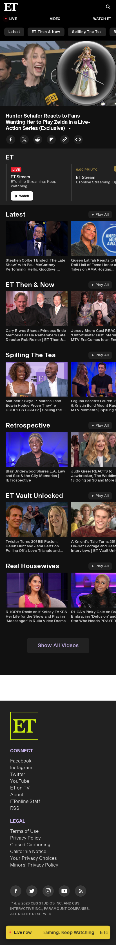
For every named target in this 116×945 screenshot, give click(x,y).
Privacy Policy (25, 838)
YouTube (19, 781)
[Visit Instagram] (48, 892)
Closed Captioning (30, 845)
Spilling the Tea (87, 32)
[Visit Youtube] (64, 892)
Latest (14, 32)
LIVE (13, 19)
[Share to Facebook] (11, 140)
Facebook (21, 761)
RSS (14, 808)
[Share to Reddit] (38, 140)
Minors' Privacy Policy (34, 865)
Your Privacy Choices (33, 858)
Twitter (17, 774)
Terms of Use (24, 831)
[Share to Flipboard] (51, 140)
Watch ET (102, 19)
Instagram (21, 767)
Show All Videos (58, 645)
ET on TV (20, 788)
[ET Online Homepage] (12, 7)
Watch (22, 196)
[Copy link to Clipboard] (65, 140)
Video (55, 19)
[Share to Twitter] (24, 140)
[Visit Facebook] (15, 892)
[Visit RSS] (80, 892)
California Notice (28, 851)
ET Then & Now (46, 32)
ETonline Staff (25, 801)
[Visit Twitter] (31, 892)
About (17, 794)
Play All (100, 214)
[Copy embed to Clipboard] (78, 140)
